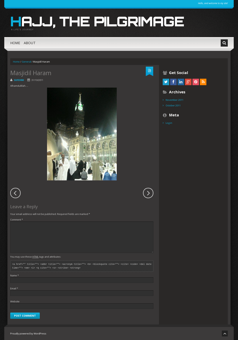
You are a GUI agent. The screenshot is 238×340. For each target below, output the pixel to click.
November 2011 (174, 100)
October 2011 (173, 105)
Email (14, 288)
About (30, 43)
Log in (169, 123)
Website (15, 301)
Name (14, 275)
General (26, 61)
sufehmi (19, 80)
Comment (16, 219)
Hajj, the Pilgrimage (97, 21)
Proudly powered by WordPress (28, 333)
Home (15, 43)
